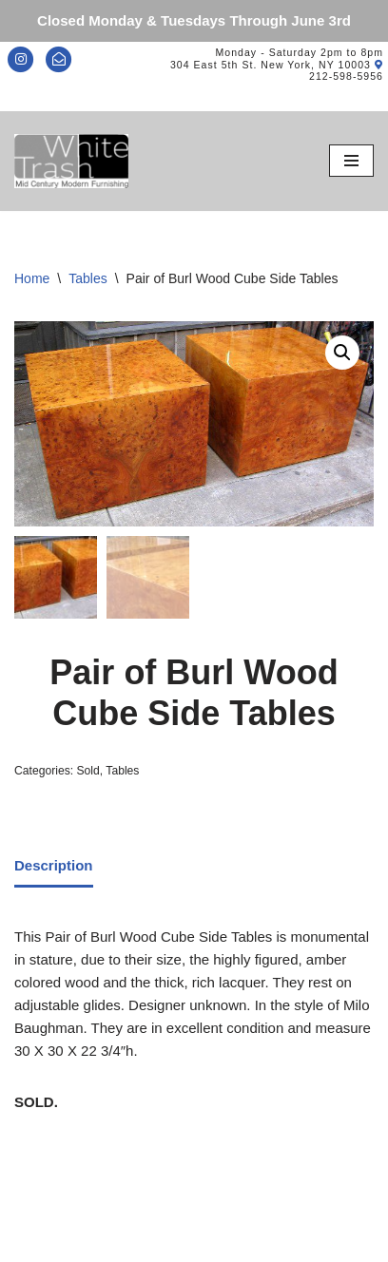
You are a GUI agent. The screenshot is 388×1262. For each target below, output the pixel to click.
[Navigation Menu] (351, 160)
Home (31, 278)
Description (53, 865)
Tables (87, 278)
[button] (342, 352)
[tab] (53, 868)
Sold (87, 771)
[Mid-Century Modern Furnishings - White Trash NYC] (71, 161)
